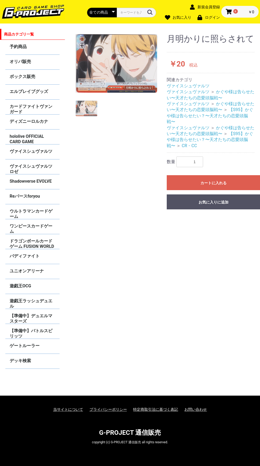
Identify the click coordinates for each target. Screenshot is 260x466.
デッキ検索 (20, 360)
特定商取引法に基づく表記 (155, 409)
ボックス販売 (22, 76)
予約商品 (18, 46)
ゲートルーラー (25, 345)
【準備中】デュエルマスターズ (31, 318)
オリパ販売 (20, 61)
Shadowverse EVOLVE (31, 181)
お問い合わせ (195, 409)
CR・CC (189, 145)
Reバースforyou (25, 196)
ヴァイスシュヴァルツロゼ (31, 169)
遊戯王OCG (20, 285)
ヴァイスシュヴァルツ (31, 151)
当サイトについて (68, 409)
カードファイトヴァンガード (31, 109)
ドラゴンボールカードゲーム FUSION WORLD (32, 243)
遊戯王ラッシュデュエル (31, 303)
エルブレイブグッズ (29, 91)
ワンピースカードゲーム (31, 229)
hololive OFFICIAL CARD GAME (27, 139)
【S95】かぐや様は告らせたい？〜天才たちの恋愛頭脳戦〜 (210, 115)
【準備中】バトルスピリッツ (31, 333)
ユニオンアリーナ (27, 270)
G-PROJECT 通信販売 (130, 432)
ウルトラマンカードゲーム (31, 214)
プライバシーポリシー (108, 409)
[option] (116, 63)
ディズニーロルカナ (29, 121)
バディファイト (25, 256)
